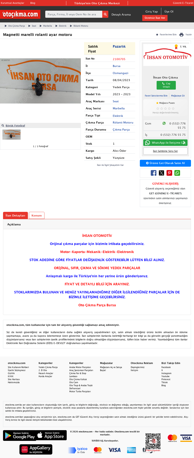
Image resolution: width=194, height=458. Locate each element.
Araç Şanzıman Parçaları (81, 370)
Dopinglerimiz (137, 367)
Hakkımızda (14, 382)
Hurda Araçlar (45, 376)
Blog (32, 2)
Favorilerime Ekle (166, 34)
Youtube (165, 376)
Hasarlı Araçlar (46, 373)
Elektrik (61, 26)
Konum (37, 215)
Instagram (166, 373)
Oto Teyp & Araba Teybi (81, 385)
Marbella (46, 26)
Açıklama (14, 224)
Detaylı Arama (121, 14)
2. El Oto (43, 370)
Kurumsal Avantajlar (12, 2)
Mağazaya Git (178, 95)
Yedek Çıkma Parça (48, 367)
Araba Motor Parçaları (80, 367)
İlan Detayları (15, 215)
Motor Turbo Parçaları (80, 391)
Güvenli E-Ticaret (183, 2)
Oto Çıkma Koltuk (78, 379)
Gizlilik (11, 373)
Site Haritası (14, 379)
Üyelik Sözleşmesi (16, 370)
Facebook (166, 367)
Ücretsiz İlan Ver (155, 17)
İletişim (134, 370)
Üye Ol (168, 11)
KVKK (11, 376)
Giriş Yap (152, 11)
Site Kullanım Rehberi (18, 367)
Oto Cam (73, 382)
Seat (32, 26)
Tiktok (164, 382)
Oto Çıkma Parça (15, 26)
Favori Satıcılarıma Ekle (156, 95)
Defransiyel (74, 388)
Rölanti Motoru (79, 26)
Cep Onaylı (166, 85)
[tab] (97, 224)
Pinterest (165, 379)
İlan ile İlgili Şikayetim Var (110, 165)
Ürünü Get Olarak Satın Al (165, 163)
